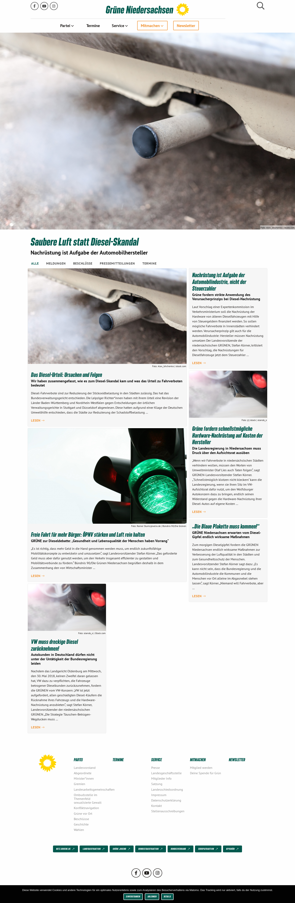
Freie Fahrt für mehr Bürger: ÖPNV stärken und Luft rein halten (88, 534)
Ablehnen (152, 896)
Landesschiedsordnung (167, 789)
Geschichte (81, 824)
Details (167, 896)
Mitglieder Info (161, 778)
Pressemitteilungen (117, 263)
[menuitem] (87, 25)
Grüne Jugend (122, 849)
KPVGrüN (232, 849)
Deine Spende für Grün (205, 773)
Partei (85, 25)
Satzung (156, 784)
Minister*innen (84, 778)
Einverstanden (133, 896)
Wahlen (79, 829)
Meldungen (56, 263)
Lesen (38, 420)
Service (137, 25)
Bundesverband (181, 849)
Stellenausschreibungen (167, 811)
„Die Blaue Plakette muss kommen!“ (226, 525)
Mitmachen (169, 25)
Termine (112, 25)
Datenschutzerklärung (166, 800)
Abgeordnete (82, 773)
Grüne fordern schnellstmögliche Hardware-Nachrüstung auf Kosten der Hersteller (227, 435)
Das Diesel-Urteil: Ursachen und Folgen (66, 374)
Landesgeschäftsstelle (166, 773)
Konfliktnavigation (86, 808)
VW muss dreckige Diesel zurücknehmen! (55, 645)
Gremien (79, 784)
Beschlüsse (82, 263)
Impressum (158, 795)
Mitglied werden (201, 767)
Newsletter (205, 25)
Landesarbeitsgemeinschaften (91, 789)
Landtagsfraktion (94, 849)
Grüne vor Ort (83, 813)
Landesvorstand (85, 767)
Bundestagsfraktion (150, 849)
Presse (155, 767)
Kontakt (156, 805)
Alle (35, 263)
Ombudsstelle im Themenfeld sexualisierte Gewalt (87, 798)
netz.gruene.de (65, 849)
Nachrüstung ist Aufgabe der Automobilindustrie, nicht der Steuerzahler (219, 281)
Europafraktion (208, 849)
